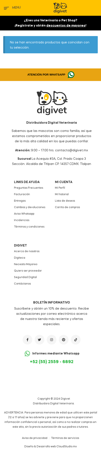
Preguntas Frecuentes (28, 188)
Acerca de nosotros (26, 251)
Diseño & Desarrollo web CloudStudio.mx (50, 446)
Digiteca (19, 258)
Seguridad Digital (25, 277)
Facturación (22, 194)
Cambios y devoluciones (29, 207)
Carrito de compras (67, 207)
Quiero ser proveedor (28, 271)
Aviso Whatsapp (24, 214)
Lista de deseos (65, 201)
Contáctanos (22, 284)
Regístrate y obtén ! (51, 25)
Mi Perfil (60, 188)
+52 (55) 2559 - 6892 (51, 362)
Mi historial (62, 194)
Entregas (20, 201)
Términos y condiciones (29, 227)
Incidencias (21, 220)
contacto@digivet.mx (71, 150)
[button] (50, 75)
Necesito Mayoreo (25, 264)
